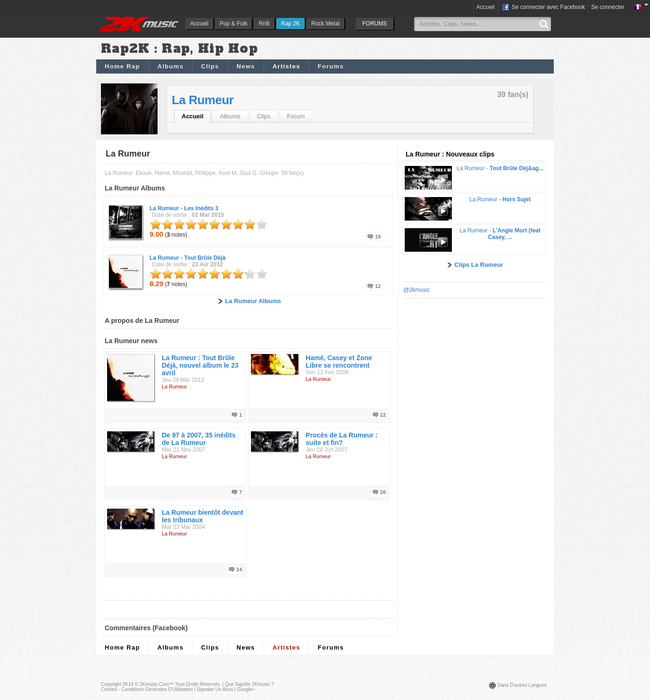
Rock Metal (325, 23)
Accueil (199, 23)
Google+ (246, 689)
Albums (170, 66)
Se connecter (608, 7)
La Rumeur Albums (253, 301)
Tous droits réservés (197, 684)
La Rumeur (202, 100)
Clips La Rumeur (478, 264)
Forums (330, 66)
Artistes (286, 66)
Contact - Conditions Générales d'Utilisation (147, 689)
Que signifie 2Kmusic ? (249, 684)
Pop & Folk (234, 23)
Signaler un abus (215, 689)
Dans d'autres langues (522, 685)
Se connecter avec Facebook (543, 7)
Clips (210, 66)
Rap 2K (290, 23)
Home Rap (122, 66)
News (245, 66)
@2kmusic (416, 290)
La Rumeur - (184, 208)
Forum (296, 116)
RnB (263, 23)
